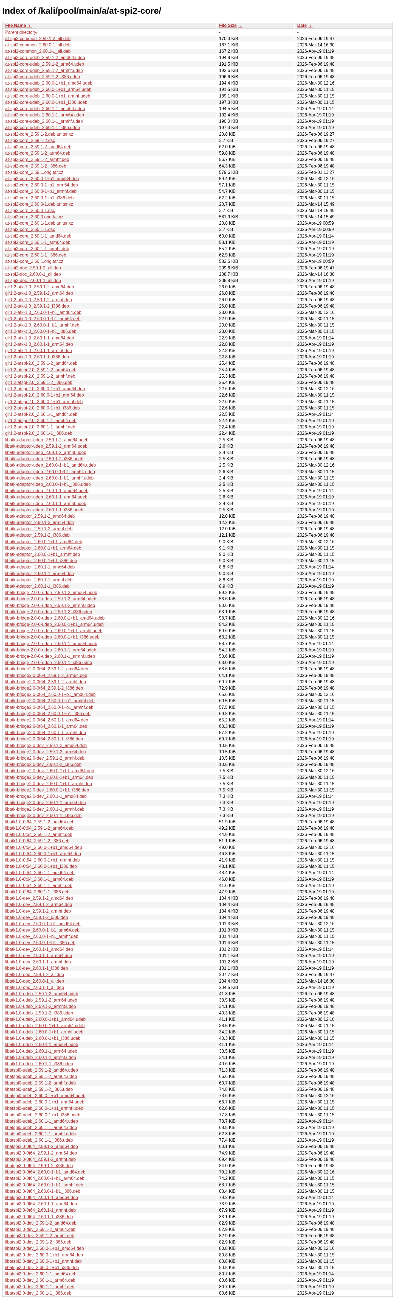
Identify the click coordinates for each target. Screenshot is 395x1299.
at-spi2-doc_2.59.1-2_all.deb (33, 268)
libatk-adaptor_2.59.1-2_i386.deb (37, 535)
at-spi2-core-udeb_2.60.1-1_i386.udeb (42, 127)
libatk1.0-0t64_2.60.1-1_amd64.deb (40, 872)
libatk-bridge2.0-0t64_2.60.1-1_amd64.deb (46, 720)
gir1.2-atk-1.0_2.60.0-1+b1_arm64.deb (42, 318)
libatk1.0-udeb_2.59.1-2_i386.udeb (39, 1013)
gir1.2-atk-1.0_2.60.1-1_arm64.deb (39, 344)
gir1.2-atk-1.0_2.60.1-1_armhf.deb (38, 350)
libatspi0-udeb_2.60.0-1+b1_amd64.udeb (45, 1095)
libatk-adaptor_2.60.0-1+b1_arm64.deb (43, 548)
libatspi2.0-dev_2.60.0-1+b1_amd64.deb (44, 1248)
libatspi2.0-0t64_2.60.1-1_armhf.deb (40, 1210)
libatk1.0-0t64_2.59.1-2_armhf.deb (38, 834)
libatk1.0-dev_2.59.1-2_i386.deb (36, 917)
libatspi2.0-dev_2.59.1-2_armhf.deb (39, 1235)
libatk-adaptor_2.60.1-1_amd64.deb (40, 567)
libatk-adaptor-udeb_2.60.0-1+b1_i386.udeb (48, 484)
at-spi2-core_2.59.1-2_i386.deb (35, 166)
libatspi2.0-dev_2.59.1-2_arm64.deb (40, 1229)
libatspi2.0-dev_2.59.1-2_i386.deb (38, 1242)
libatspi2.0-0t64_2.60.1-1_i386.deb (39, 1216)
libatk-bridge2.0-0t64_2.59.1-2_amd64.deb (46, 669)
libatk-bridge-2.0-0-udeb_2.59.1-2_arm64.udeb (50, 598)
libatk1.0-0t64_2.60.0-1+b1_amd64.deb (43, 847)
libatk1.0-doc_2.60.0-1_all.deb (34, 981)
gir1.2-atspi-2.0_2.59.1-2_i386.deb (38, 382)
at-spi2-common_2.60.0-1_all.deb (37, 45)
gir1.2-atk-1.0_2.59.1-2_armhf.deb (38, 299)
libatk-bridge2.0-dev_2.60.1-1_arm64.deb (45, 802)
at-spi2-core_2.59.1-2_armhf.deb (37, 159)
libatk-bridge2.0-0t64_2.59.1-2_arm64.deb (46, 675)
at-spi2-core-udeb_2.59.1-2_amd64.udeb (45, 57)
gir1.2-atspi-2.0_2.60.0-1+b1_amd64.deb (45, 388)
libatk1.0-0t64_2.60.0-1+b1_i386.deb (41, 866)
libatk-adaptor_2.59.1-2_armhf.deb (39, 528)
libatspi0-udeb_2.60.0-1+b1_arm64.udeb (44, 1102)
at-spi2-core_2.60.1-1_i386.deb (35, 255)
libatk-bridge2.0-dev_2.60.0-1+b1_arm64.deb (49, 777)
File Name (15, 25)
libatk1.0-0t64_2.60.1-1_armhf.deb (38, 885)
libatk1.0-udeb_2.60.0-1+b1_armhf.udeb (44, 1032)
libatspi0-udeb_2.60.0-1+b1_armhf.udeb (44, 1108)
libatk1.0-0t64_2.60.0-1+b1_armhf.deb (42, 860)
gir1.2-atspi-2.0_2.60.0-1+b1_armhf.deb (44, 401)
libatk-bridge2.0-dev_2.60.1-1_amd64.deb (46, 796)
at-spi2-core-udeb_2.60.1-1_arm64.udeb (44, 115)
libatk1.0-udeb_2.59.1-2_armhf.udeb (40, 1006)
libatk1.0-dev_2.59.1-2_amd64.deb (39, 898)
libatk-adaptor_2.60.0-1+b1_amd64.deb (43, 541)
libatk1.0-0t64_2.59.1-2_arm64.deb (39, 828)
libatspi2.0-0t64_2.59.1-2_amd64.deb (41, 1146)
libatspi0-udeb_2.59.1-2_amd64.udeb (41, 1070)
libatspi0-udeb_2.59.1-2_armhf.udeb (40, 1083)
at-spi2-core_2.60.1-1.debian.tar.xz (39, 223)
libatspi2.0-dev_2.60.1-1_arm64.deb (40, 1280)
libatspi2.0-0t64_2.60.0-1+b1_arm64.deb (44, 1178)
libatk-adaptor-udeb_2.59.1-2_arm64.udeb (46, 446)
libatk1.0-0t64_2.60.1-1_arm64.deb (39, 879)
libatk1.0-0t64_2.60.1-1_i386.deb (37, 892)
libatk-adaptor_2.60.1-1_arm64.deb (39, 573)
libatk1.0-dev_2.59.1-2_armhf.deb (38, 911)
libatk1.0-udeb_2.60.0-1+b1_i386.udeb (42, 1038)
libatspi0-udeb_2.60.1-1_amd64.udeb (41, 1121)
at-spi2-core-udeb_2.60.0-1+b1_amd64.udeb (48, 83)
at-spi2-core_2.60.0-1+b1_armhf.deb (41, 191)
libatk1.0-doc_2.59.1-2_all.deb (34, 974)
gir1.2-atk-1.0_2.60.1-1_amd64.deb (39, 338)
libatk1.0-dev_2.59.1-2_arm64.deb (38, 904)
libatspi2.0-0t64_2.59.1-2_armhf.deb (40, 1159)
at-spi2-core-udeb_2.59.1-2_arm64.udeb (44, 64)
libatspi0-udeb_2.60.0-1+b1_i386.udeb (42, 1115)
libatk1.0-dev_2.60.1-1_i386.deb (36, 968)
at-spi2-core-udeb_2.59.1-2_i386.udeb (42, 76)
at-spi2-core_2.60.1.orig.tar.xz (34, 261)
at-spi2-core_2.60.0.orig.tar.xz (34, 216)
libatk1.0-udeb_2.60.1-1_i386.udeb (39, 1063)
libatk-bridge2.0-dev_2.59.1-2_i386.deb (43, 764)
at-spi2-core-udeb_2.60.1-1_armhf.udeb (44, 121)
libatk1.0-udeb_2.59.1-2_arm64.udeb (41, 1000)
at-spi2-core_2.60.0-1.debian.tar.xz (39, 204)
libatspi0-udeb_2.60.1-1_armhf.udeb (40, 1133)
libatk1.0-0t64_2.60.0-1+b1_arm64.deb (43, 853)
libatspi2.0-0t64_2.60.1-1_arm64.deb (41, 1204)
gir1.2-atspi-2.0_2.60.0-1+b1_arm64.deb (44, 395)
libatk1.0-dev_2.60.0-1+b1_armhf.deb (41, 936)
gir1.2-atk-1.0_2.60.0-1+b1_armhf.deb (42, 325)
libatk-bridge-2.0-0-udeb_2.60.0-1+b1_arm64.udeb (54, 624)
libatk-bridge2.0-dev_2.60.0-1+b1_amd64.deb (49, 770)
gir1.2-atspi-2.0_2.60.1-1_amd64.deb (41, 414)
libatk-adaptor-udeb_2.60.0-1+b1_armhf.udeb (49, 478)
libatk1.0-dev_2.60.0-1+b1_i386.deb (40, 942)
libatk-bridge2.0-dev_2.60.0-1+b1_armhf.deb (48, 783)
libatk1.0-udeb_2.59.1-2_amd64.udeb (41, 993)
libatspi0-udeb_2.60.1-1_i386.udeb (39, 1140)
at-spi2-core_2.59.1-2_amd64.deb (38, 146)
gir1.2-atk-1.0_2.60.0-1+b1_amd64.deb (43, 312)
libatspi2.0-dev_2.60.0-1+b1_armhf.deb (43, 1261)
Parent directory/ (21, 32)
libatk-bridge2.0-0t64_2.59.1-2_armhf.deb (45, 681)
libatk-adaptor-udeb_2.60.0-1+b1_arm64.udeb (50, 471)
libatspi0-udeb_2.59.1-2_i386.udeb (39, 1089)
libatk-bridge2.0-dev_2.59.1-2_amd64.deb (46, 745)
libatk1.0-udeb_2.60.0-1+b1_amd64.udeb (45, 1019)
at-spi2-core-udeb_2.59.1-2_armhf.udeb (44, 70)
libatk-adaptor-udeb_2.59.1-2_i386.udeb (44, 458)
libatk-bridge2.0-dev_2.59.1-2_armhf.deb (44, 758)
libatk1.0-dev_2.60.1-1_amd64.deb (39, 949)
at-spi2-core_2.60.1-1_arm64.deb (37, 242)
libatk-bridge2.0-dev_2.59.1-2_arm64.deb (45, 751)
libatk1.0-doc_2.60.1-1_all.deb (34, 987)
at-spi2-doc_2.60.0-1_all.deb (33, 274)
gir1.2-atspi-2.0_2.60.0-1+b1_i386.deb (42, 408)
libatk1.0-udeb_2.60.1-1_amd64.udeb (41, 1044)
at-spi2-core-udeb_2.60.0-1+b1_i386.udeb (46, 102)
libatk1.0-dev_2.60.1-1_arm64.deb (38, 955)
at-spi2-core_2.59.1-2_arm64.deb (37, 153)
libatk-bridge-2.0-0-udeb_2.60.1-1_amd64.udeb (51, 643)
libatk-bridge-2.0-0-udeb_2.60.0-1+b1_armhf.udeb (53, 630)
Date (302, 25)
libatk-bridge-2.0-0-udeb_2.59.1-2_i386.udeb (48, 611)
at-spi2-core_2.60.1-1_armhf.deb (37, 248)
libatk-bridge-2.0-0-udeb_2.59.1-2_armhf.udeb (50, 605)
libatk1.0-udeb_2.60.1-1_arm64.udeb (41, 1051)
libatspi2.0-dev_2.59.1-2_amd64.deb (41, 1223)
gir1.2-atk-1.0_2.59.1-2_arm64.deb (39, 293)
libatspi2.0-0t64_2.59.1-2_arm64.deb (41, 1153)
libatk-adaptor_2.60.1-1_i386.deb (37, 586)
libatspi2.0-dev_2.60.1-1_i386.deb (38, 1293)
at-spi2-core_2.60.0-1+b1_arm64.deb (41, 185)
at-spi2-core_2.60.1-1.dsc (30, 229)
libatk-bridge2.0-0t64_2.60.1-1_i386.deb (44, 739)
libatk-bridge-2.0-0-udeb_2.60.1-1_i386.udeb (48, 662)
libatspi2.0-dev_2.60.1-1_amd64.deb (41, 1274)
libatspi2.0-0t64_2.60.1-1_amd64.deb (41, 1197)
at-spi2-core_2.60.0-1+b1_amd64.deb (42, 178)
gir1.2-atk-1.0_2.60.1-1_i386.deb (37, 357)
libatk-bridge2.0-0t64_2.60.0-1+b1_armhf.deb (49, 707)
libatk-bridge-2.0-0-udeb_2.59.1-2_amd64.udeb (51, 592)
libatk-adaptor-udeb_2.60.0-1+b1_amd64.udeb (50, 465)
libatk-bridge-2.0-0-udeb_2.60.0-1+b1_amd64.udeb (55, 618)
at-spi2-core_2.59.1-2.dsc (30, 140)
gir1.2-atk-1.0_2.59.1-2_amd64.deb (39, 287)
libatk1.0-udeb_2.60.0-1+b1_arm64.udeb (45, 1025)
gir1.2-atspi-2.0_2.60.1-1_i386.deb (38, 433)
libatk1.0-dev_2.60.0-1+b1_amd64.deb (42, 923)
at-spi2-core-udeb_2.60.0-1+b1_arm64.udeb (48, 89)
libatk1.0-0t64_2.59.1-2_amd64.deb (40, 821)
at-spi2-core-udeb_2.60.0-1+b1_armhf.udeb (47, 96)
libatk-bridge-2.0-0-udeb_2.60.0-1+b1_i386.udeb (52, 637)
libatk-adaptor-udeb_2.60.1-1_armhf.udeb (45, 503)
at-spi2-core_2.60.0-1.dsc (30, 210)
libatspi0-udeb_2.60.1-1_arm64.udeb (41, 1127)
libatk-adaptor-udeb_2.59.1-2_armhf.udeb (45, 452)
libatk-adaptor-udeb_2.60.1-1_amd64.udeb (46, 490)
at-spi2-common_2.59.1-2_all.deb (37, 38)
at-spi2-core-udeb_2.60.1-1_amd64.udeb (45, 108)
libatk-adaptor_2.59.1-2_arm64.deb (39, 522)
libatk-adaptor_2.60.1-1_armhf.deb (39, 580)
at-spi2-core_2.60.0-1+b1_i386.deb (39, 198)
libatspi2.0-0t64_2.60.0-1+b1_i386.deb (42, 1191)
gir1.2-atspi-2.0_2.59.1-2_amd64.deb (41, 363)
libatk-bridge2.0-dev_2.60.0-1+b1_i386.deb (47, 790)
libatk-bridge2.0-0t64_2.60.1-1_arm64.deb (46, 726)
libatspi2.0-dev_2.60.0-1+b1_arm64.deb (44, 1255)
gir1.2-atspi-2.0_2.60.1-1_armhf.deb (40, 427)
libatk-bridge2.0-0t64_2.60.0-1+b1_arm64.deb (50, 700)
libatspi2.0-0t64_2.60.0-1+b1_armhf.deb (44, 1185)
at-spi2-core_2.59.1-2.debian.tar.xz (39, 134)
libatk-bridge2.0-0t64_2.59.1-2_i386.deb (44, 688)
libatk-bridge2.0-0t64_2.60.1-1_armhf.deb (45, 732)
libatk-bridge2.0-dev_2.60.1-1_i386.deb (43, 815)
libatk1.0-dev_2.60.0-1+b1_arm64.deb (42, 930)
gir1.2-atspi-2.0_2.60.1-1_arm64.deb (41, 420)
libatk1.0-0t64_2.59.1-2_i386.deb (37, 840)
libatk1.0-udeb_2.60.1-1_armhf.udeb (40, 1057)
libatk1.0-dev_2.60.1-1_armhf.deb (38, 962)
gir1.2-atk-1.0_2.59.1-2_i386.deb (37, 306)
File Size (228, 25)
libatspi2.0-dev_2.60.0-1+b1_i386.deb (42, 1267)
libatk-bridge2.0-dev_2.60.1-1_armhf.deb (44, 809)
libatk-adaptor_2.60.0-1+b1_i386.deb (41, 560)
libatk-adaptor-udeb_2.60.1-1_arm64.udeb (46, 497)
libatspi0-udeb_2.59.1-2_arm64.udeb (41, 1076)
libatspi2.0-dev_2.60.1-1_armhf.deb (39, 1286)
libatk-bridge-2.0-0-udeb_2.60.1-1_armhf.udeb (50, 656)
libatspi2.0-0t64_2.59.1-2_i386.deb (39, 1165)
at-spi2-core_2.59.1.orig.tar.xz (34, 172)
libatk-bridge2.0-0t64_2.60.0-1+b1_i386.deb (48, 713)
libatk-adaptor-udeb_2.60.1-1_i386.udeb (44, 510)
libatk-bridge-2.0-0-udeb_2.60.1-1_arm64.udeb (50, 650)
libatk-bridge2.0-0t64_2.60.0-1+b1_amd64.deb (50, 694)
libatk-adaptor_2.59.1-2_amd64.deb (40, 516)
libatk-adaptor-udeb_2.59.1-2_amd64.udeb (46, 439)
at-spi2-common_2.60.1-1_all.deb (37, 51)
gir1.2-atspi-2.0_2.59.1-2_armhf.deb (40, 376)
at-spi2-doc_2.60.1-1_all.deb (33, 280)
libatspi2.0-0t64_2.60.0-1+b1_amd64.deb (45, 1172)
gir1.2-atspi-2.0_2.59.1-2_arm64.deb (41, 369)
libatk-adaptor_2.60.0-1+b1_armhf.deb (42, 554)
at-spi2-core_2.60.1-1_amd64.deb (38, 236)
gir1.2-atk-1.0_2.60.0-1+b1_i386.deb (40, 331)
